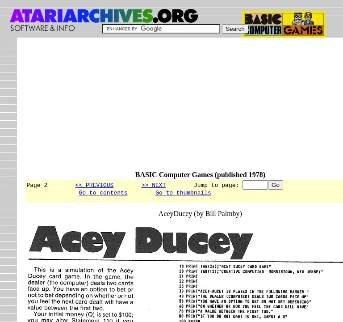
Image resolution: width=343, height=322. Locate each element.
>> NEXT (154, 185)
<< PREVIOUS (94, 185)
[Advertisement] (184, 108)
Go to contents (103, 194)
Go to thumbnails (183, 194)
